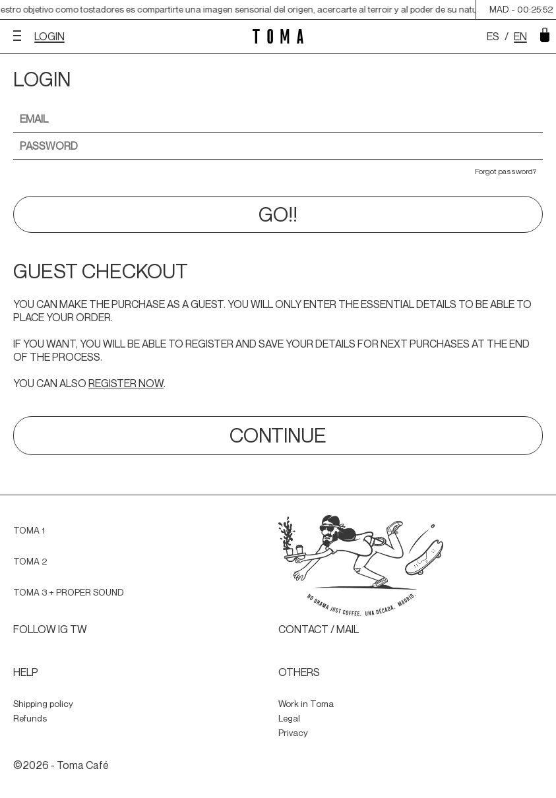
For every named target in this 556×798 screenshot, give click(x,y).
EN (520, 36)
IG (63, 629)
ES (493, 36)
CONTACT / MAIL (318, 629)
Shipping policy (43, 703)
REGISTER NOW (126, 383)
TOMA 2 (30, 561)
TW (78, 629)
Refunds (30, 718)
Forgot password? (505, 171)
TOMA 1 (29, 530)
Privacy (293, 732)
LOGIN (49, 36)
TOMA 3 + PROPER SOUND (68, 592)
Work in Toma (306, 703)
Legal (289, 718)
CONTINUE (278, 435)
